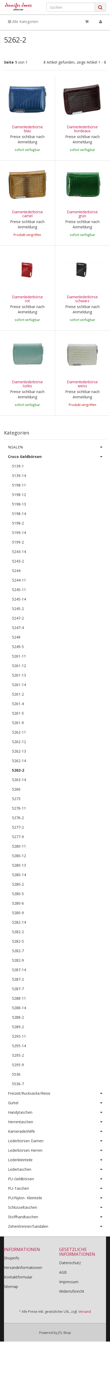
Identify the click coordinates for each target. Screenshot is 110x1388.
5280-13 (19, 885)
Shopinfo (11, 1278)
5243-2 (18, 581)
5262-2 (18, 790)
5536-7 (18, 1104)
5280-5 (18, 914)
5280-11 (19, 866)
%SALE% (57, 468)
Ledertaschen (57, 1190)
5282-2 (18, 952)
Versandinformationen (23, 1288)
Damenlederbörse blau (27, 128)
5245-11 (19, 610)
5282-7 (18, 971)
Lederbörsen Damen (57, 1161)
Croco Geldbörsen (57, 477)
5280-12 (19, 876)
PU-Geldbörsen (57, 1199)
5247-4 (18, 648)
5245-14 (19, 619)
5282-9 (18, 980)
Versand (84, 1332)
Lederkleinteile (57, 1180)
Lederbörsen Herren (57, 1171)
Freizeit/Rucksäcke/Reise (57, 1114)
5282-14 (19, 942)
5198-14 (19, 534)
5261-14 (19, 705)
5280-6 (18, 923)
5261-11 (19, 676)
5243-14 (19, 572)
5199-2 (18, 562)
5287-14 (19, 990)
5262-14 (19, 781)
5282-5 (18, 961)
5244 (16, 591)
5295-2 (18, 1075)
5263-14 (19, 800)
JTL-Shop (64, 1353)
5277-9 (18, 857)
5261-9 (18, 743)
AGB (63, 1292)
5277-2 (18, 847)
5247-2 (18, 638)
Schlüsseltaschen (57, 1228)
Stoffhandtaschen (57, 1237)
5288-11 (19, 1018)
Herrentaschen (57, 1142)
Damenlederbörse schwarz (82, 298)
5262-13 (19, 771)
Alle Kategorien (23, 21)
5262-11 (19, 752)
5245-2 (18, 629)
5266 (16, 809)
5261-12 (19, 686)
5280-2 (18, 904)
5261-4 (18, 724)
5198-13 (19, 524)
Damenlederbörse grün (82, 213)
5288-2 (18, 1037)
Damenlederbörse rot (27, 298)
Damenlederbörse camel (27, 213)
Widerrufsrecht (71, 1311)
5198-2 (18, 543)
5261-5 (18, 733)
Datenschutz (70, 1283)
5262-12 (19, 762)
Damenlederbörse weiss (82, 394)
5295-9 (18, 1085)
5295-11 (19, 1056)
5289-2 (18, 1047)
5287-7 (18, 1009)
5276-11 (19, 828)
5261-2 (18, 714)
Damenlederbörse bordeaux (82, 128)
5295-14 (19, 1066)
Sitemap (11, 1307)
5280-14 (19, 895)
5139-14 (19, 496)
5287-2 (18, 999)
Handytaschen (57, 1133)
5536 (16, 1094)
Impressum (68, 1302)
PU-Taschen (57, 1209)
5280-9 (18, 933)
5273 (16, 819)
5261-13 (19, 695)
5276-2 (18, 838)
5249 (16, 657)
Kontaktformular (18, 1297)
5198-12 (19, 515)
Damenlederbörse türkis (27, 394)
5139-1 (18, 486)
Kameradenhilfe (57, 1152)
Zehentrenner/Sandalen (57, 1247)
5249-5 (18, 667)
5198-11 (19, 505)
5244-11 (19, 600)
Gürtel (57, 1123)
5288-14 (19, 1028)
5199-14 (19, 553)
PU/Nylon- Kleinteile (57, 1218)
